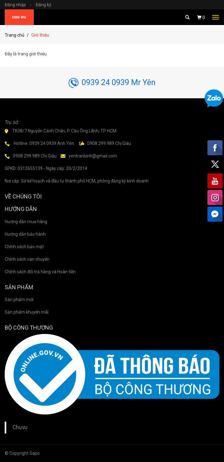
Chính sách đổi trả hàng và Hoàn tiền (40, 271)
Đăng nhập (20, 4)
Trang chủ (14, 35)
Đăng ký (43, 4)
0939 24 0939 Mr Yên (112, 82)
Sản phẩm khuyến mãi (26, 312)
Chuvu (20, 427)
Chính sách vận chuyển (27, 259)
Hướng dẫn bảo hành (25, 234)
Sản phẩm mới (19, 299)
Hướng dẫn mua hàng (26, 221)
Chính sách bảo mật (24, 246)
